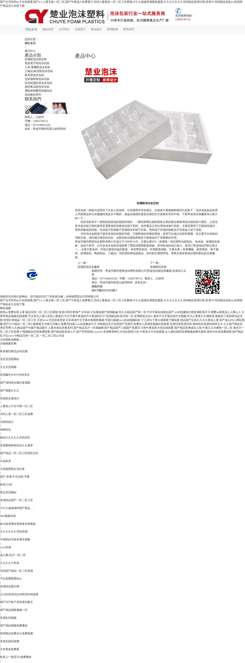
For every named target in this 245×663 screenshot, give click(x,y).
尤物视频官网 (8, 343)
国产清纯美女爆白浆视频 (15, 382)
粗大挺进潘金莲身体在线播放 (18, 523)
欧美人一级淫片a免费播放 (15, 656)
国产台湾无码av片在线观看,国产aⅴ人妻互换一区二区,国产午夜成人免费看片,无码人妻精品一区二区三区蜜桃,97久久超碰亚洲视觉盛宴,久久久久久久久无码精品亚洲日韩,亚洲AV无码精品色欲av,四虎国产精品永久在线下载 (121, 3)
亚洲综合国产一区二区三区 (16, 500)
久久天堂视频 (8, 367)
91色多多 (5, 461)
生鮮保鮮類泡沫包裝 (37, 79)
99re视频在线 (8, 515)
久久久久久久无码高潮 (13, 531)
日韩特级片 (7, 421)
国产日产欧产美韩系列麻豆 (16, 602)
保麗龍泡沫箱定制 (36, 59)
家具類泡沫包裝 (34, 75)
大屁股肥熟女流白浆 (12, 468)
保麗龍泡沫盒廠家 (89, 266)
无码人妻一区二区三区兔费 (16, 414)
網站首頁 (47, 29)
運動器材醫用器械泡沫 (38, 90)
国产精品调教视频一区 (13, 609)
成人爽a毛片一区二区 (13, 555)
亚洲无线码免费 (9, 641)
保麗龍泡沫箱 (158, 266)
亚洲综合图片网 (9, 586)
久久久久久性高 (9, 562)
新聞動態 (112, 29)
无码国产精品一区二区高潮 (16, 570)
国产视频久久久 (9, 390)
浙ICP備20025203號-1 (104, 290)
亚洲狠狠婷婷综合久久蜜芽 (16, 445)
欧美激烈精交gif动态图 (14, 351)
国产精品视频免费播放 (13, 625)
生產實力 (79, 29)
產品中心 (30, 50)
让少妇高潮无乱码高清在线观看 (19, 594)
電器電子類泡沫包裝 (37, 63)
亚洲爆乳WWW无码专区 (15, 374)
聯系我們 (128, 29)
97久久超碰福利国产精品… (16, 508)
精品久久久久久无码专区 (15, 437)
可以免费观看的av (11, 578)
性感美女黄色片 (9, 398)
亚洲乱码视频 (8, 617)
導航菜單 (31, 29)
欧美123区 (6, 484)
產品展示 (96, 29)
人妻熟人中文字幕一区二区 (16, 406)
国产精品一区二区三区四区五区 (19, 453)
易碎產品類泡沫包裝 (37, 86)
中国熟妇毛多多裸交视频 (15, 539)
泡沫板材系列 (33, 94)
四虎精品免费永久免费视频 (16, 633)
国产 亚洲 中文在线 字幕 (15, 476)
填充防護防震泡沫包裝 (38, 82)
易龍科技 (97, 286)
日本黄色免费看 (9, 649)
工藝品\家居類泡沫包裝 (39, 71)
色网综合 (5, 429)
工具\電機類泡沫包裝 (37, 67)
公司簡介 (63, 29)
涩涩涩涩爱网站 (9, 359)
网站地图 (5, 308)
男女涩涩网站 (8, 492)
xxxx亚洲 (5, 547)
